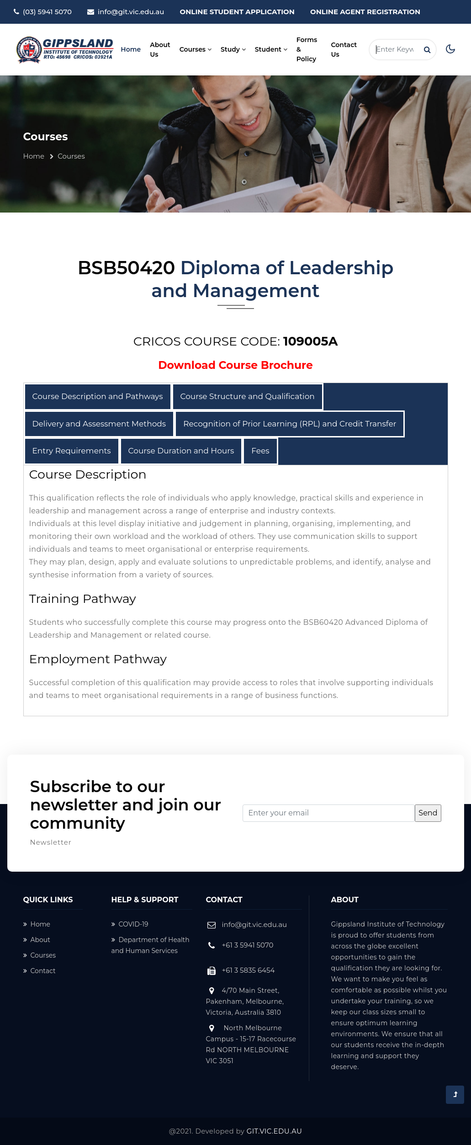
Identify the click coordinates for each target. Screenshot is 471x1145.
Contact (39, 971)
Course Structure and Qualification (247, 396)
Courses (39, 955)
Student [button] (271, 49)
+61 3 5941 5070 (248, 945)
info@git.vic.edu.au (131, 11)
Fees (260, 450)
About (36, 940)
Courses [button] (196, 49)
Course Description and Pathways (97, 396)
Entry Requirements (71, 450)
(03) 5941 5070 (47, 11)
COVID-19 (129, 924)
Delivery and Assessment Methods (99, 423)
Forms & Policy (307, 49)
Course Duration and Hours (181, 450)
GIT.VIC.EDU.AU (274, 1131)
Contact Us (344, 50)
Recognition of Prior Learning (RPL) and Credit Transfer (289, 423)
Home (132, 48)
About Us (160, 50)
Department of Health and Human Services (150, 945)
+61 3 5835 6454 (248, 970)
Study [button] (233, 49)
